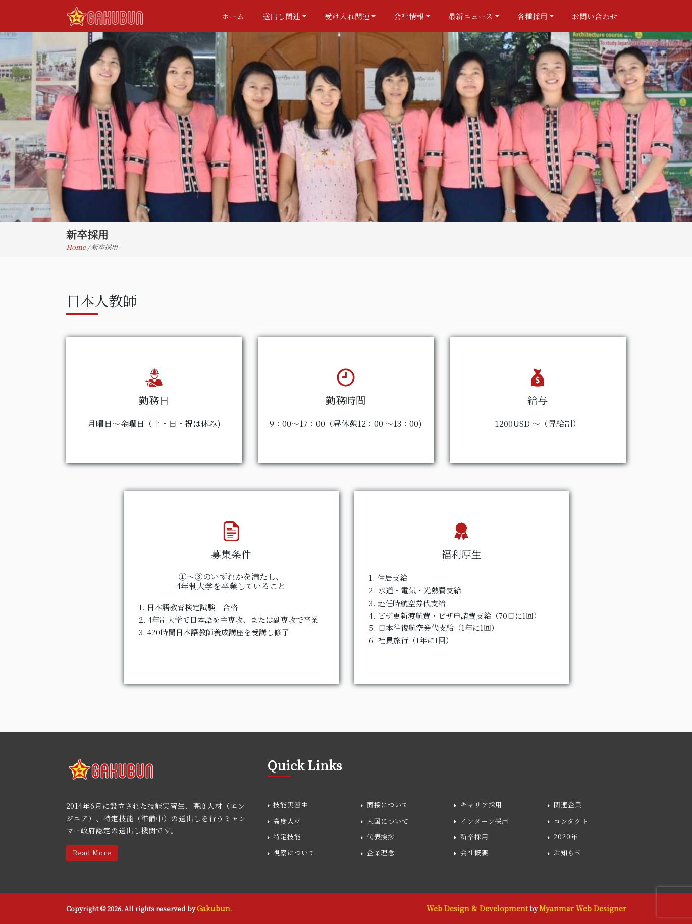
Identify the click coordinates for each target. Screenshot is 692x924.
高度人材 (287, 821)
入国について (388, 821)
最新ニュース (470, 16)
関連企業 (568, 804)
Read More (92, 852)
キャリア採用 (481, 804)
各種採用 (532, 16)
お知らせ (568, 852)
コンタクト (571, 821)
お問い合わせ (594, 16)
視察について (294, 852)
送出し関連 (281, 16)
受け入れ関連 (347, 16)
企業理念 (381, 852)
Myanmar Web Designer (582, 908)
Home (76, 247)
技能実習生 (290, 804)
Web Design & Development (477, 908)
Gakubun (213, 908)
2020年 (566, 836)
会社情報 (409, 16)
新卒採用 (474, 836)
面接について (388, 804)
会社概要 (474, 852)
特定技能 (287, 836)
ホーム (233, 16)
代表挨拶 (381, 836)
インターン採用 (484, 821)
